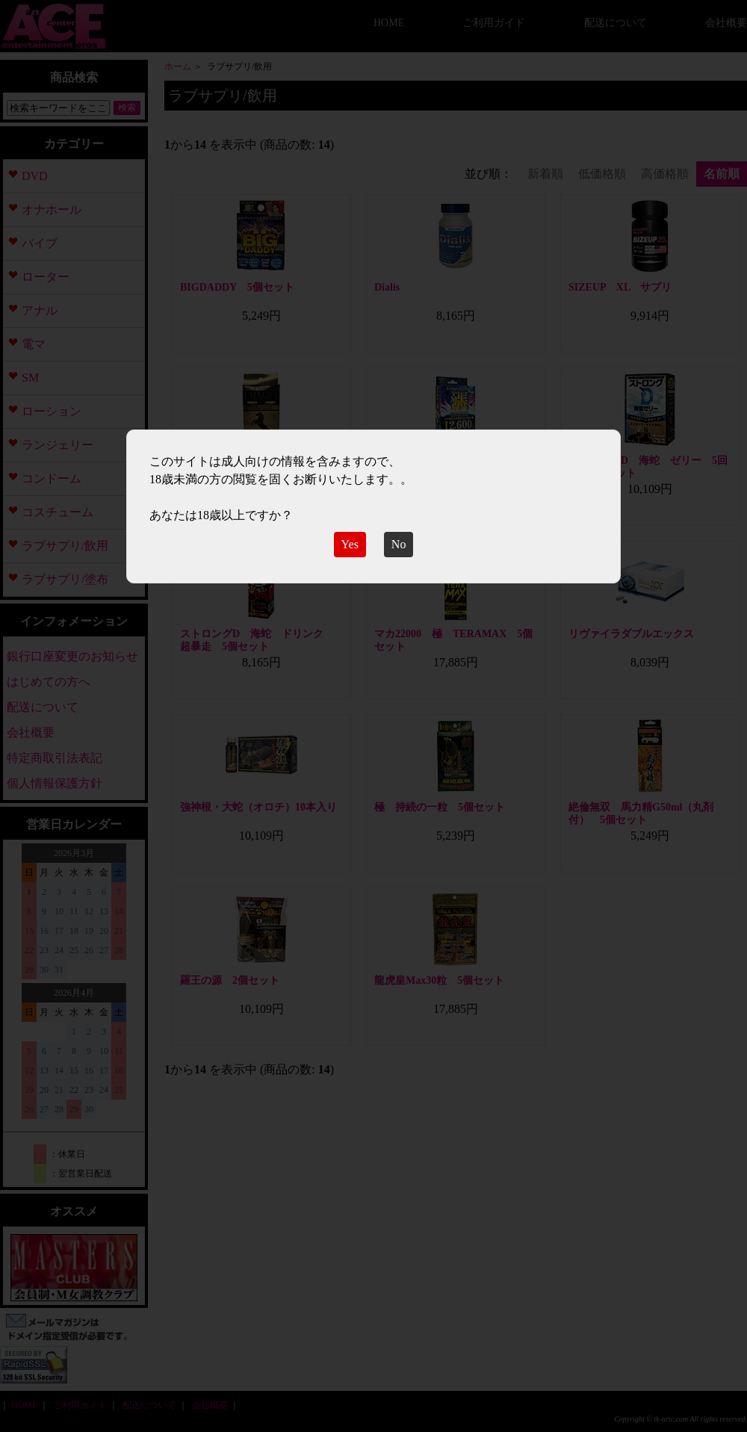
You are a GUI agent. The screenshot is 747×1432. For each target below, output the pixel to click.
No (398, 544)
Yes (350, 544)
